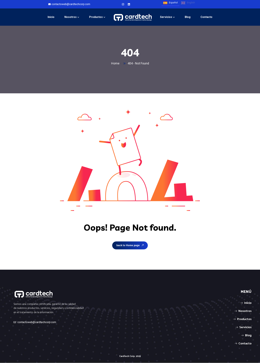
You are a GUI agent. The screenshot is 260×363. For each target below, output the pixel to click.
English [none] (188, 3)
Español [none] (170, 3)
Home (116, 63)
